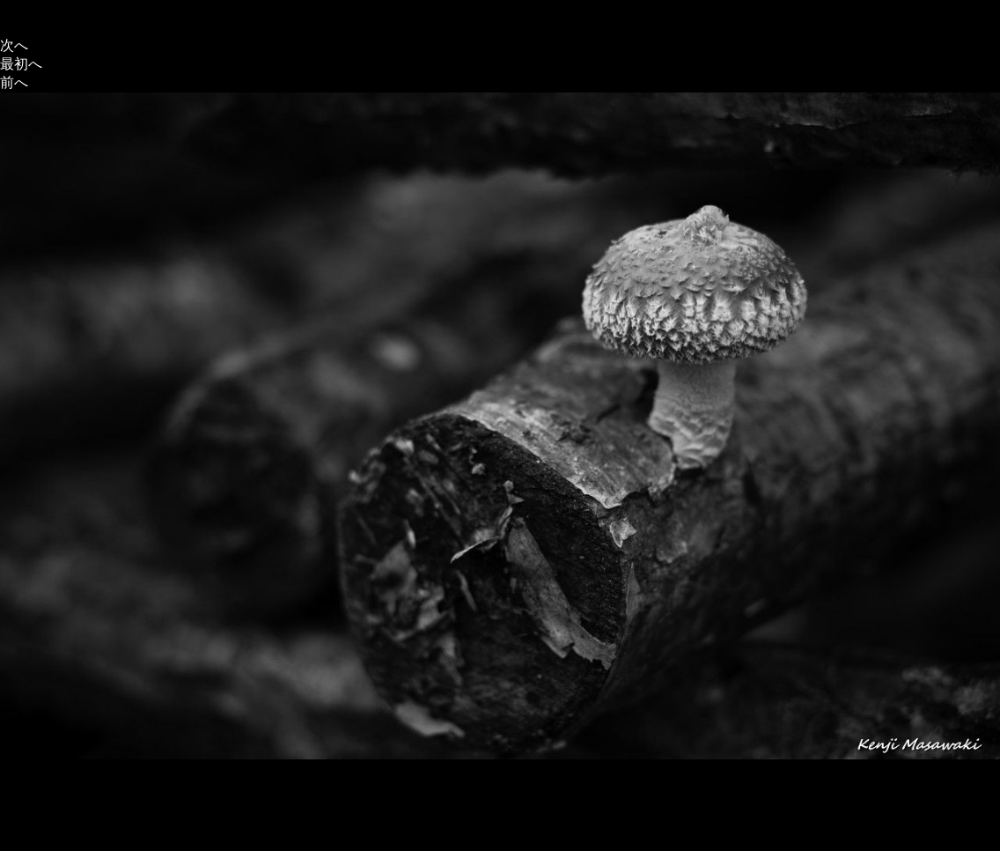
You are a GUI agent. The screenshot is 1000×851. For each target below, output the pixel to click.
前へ (14, 82)
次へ (14, 45)
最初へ (21, 63)
